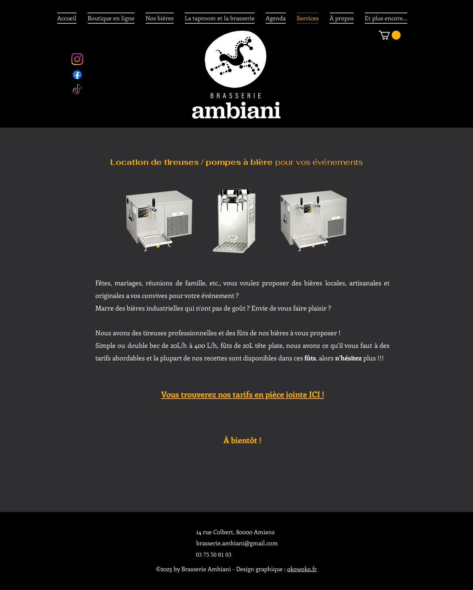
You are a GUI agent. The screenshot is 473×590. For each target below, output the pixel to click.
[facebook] (77, 75)
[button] (390, 35)
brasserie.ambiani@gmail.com (237, 543)
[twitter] (77, 90)
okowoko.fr (302, 569)
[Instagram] (77, 59)
